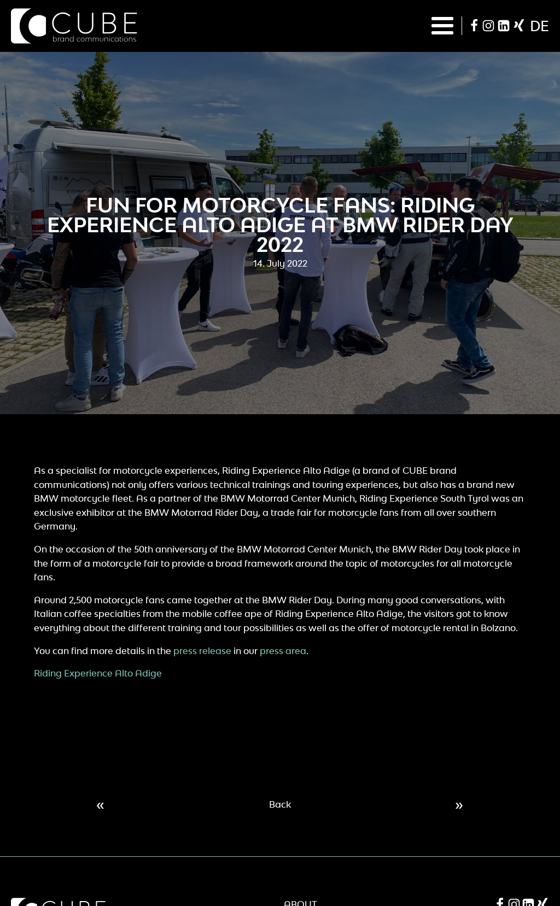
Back (280, 804)
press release (202, 650)
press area (283, 650)
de (539, 25)
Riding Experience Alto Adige (98, 673)
